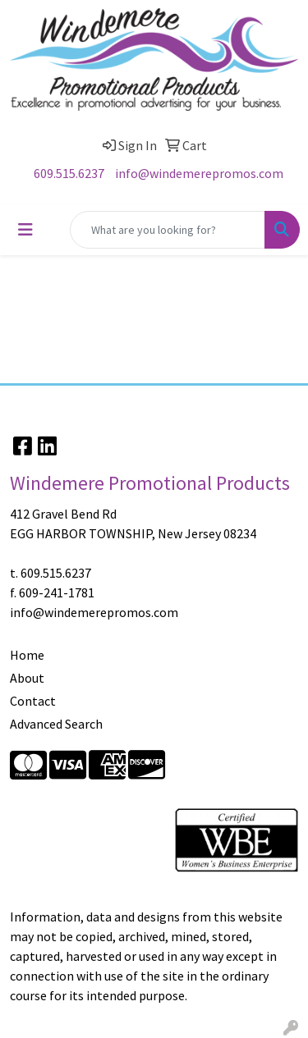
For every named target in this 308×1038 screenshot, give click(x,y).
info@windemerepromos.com (199, 173)
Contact (33, 701)
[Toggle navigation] (25, 229)
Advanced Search (56, 724)
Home (27, 655)
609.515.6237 (69, 173)
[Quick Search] (167, 230)
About (27, 678)
